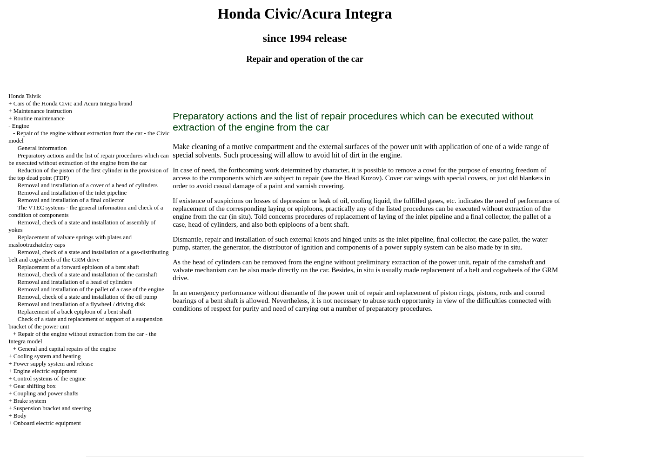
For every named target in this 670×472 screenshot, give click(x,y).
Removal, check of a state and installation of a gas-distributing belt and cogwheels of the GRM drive (88, 256)
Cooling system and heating (47, 356)
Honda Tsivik (24, 95)
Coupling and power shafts (46, 393)
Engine (20, 125)
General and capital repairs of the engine (67, 348)
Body (20, 415)
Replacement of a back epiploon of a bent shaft (75, 311)
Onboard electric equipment (47, 423)
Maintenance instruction (42, 110)
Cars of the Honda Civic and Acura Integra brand (73, 103)
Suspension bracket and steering (52, 408)
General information (42, 147)
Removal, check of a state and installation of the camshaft (87, 274)
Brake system (29, 400)
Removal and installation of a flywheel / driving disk (81, 304)
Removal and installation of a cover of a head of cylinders (88, 185)
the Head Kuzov (356, 178)
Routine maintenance (39, 118)
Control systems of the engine (49, 378)
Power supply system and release (53, 363)
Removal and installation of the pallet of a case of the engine (91, 289)
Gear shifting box (34, 385)
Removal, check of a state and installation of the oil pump (87, 296)
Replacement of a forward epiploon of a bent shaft (78, 266)
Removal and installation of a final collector (71, 200)
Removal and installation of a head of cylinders (75, 281)
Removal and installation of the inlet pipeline (72, 192)
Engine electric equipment (45, 370)
